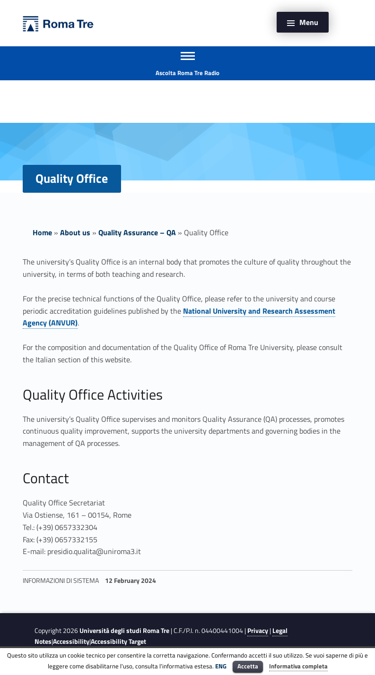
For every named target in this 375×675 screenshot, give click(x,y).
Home (42, 232)
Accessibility (71, 641)
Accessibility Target (118, 641)
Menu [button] (308, 22)
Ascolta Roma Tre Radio (187, 72)
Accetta (247, 666)
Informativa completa (298, 666)
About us (75, 232)
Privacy (257, 630)
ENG (221, 666)
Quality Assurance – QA (137, 232)
